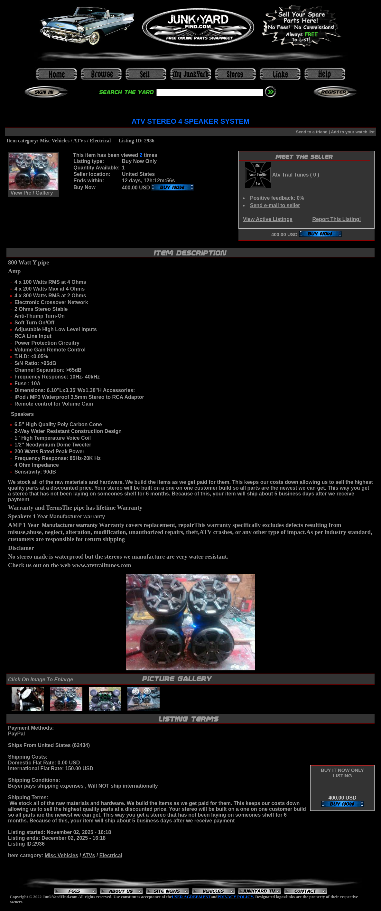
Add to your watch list (353, 131)
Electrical (100, 140)
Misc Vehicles (55, 140)
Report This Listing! (336, 219)
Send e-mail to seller (275, 205)
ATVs (79, 140)
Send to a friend (312, 131)
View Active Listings (268, 219)
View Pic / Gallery (31, 193)
